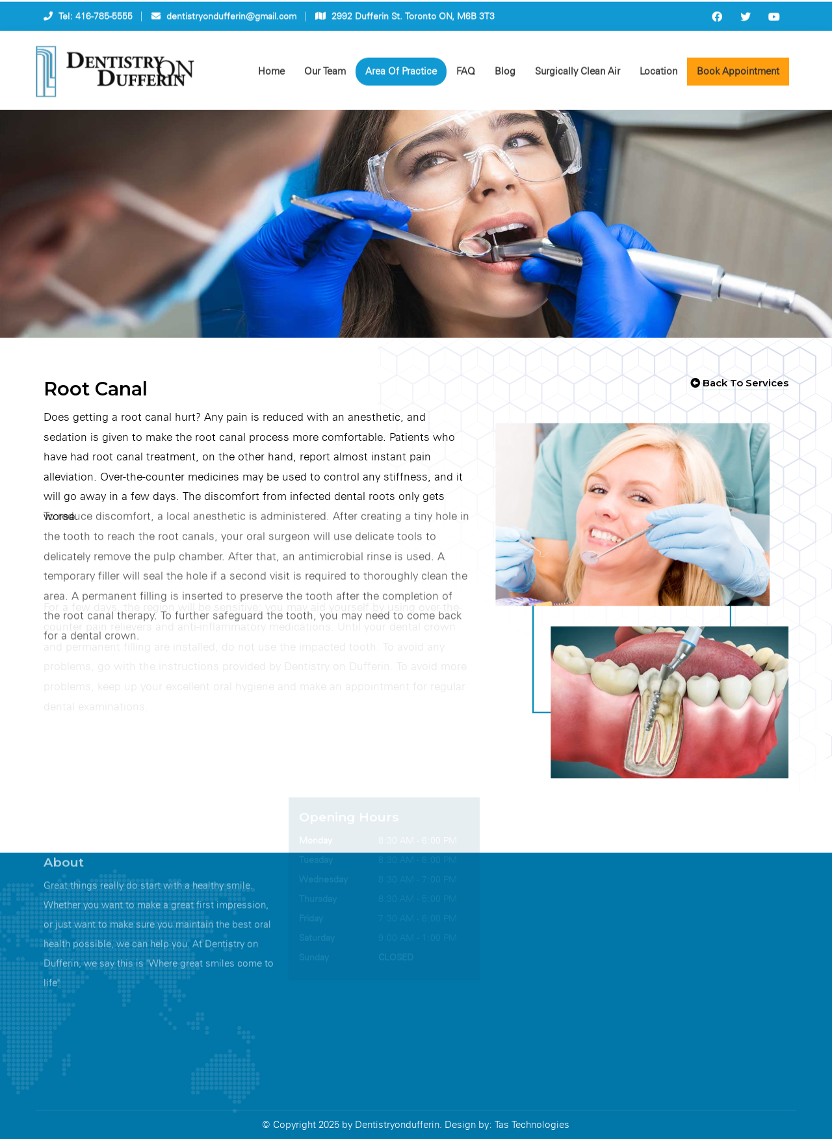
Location (658, 74)
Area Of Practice (401, 74)
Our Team (325, 74)
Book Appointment (738, 74)
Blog (505, 74)
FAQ (465, 74)
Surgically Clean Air (577, 74)
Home (271, 74)
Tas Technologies (532, 1125)
